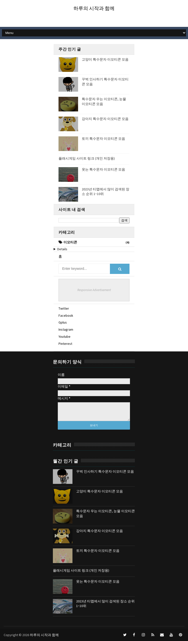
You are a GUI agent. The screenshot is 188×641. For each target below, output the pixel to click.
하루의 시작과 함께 (94, 8)
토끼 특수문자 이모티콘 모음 (103, 138)
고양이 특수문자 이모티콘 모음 (105, 59)
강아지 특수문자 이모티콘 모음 (105, 119)
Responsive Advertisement (94, 290)
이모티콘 (70, 242)
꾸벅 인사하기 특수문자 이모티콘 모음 (105, 471)
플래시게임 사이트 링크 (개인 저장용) (87, 158)
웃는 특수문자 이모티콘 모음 (103, 169)
